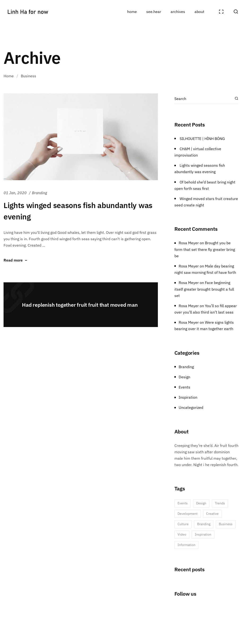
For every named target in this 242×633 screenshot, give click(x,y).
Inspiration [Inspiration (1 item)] (203, 534)
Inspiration (188, 397)
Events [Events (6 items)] (182, 503)
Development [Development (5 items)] (187, 513)
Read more (13, 260)
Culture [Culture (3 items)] (183, 524)
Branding (39, 192)
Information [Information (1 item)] (186, 545)
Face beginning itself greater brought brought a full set (204, 289)
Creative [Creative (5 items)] (212, 513)
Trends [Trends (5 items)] (220, 503)
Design (184, 377)
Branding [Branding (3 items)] (203, 524)
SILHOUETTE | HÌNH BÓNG (202, 138)
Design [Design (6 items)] (201, 503)
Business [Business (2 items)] (226, 524)
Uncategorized (191, 407)
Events (184, 387)
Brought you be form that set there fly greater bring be (204, 249)
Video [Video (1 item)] (181, 534)
